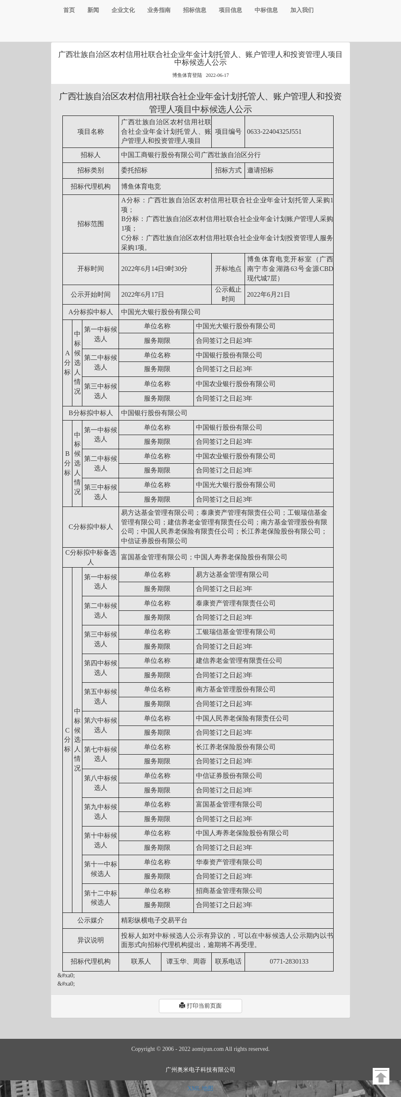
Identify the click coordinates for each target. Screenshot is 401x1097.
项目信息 (230, 10)
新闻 (93, 10)
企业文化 (123, 10)
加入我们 (302, 10)
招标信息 (194, 10)
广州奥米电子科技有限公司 (200, 1070)
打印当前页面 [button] (200, 1005)
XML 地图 (200, 1088)
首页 (69, 10)
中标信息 (266, 10)
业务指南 (159, 10)
